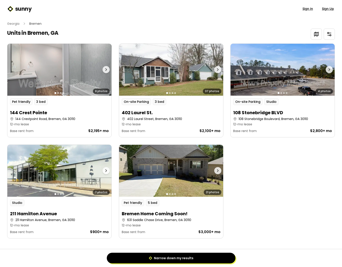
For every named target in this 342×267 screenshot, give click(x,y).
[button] (59, 90)
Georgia (13, 23)
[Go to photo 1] (55, 93)
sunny (19, 9)
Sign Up (328, 8)
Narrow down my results (171, 258)
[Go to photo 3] (61, 93)
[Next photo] (98, 70)
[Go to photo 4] (63, 93)
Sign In (307, 8)
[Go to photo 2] (58, 93)
